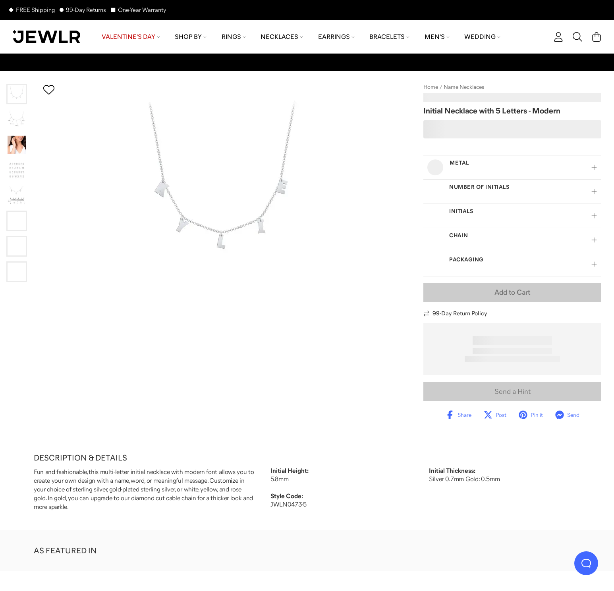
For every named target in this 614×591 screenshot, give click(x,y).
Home (430, 87)
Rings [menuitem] (234, 36)
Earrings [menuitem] (336, 36)
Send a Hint (512, 391)
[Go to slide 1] (16, 94)
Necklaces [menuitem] (282, 36)
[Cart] (596, 37)
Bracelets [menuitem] (389, 36)
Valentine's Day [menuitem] (131, 36)
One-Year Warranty (142, 10)
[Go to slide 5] (16, 195)
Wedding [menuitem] (482, 36)
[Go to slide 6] (16, 221)
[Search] (577, 37)
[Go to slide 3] (16, 144)
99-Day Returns (86, 10)
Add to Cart (512, 292)
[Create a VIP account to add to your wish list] (49, 90)
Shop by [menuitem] (191, 36)
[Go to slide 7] (16, 246)
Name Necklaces (464, 87)
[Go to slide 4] (16, 170)
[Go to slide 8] (16, 271)
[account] (558, 37)
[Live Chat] (586, 563)
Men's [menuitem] (437, 36)
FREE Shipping (35, 10)
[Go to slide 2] (16, 119)
